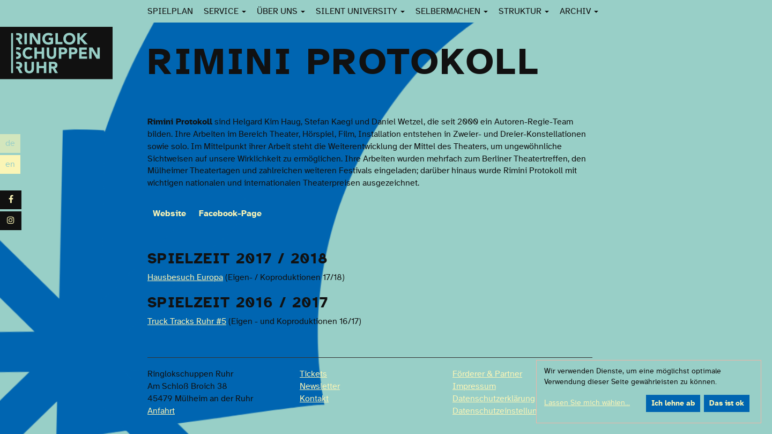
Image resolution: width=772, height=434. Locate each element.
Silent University (360, 11)
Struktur (524, 11)
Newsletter (320, 386)
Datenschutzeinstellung (497, 411)
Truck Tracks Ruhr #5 (186, 321)
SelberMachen (451, 11)
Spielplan (170, 11)
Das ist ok (726, 403)
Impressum (474, 386)
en (12, 164)
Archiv (579, 11)
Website (169, 213)
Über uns (281, 11)
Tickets (313, 374)
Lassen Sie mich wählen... (587, 403)
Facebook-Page (230, 213)
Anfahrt (161, 411)
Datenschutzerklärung (493, 398)
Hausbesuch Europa (185, 277)
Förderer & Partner (487, 374)
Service (225, 11)
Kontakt (314, 398)
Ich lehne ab (673, 403)
